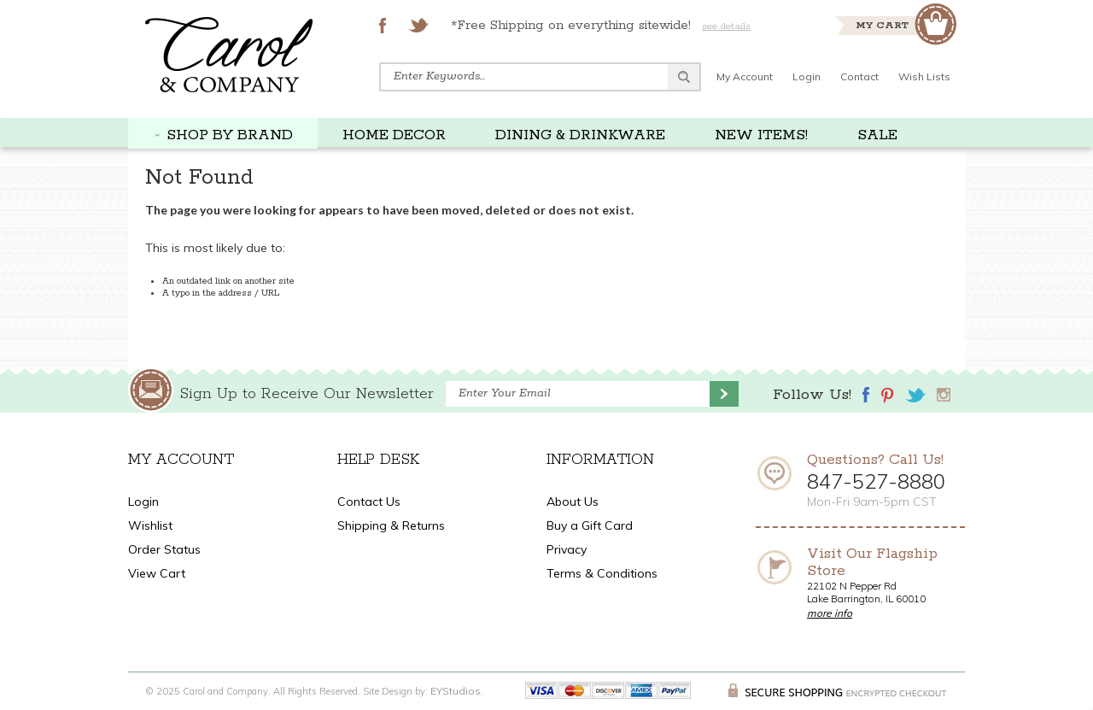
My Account (744, 76)
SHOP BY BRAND (230, 135)
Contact (859, 76)
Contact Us (368, 501)
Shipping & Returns (391, 525)
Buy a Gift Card (589, 525)
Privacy (566, 549)
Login (806, 76)
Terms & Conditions (602, 573)
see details (726, 26)
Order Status (164, 549)
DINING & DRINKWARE (580, 135)
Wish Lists (924, 76)
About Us (572, 501)
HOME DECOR (394, 135)
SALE (877, 135)
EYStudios (455, 690)
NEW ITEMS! (761, 135)
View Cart (156, 573)
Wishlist (150, 525)
